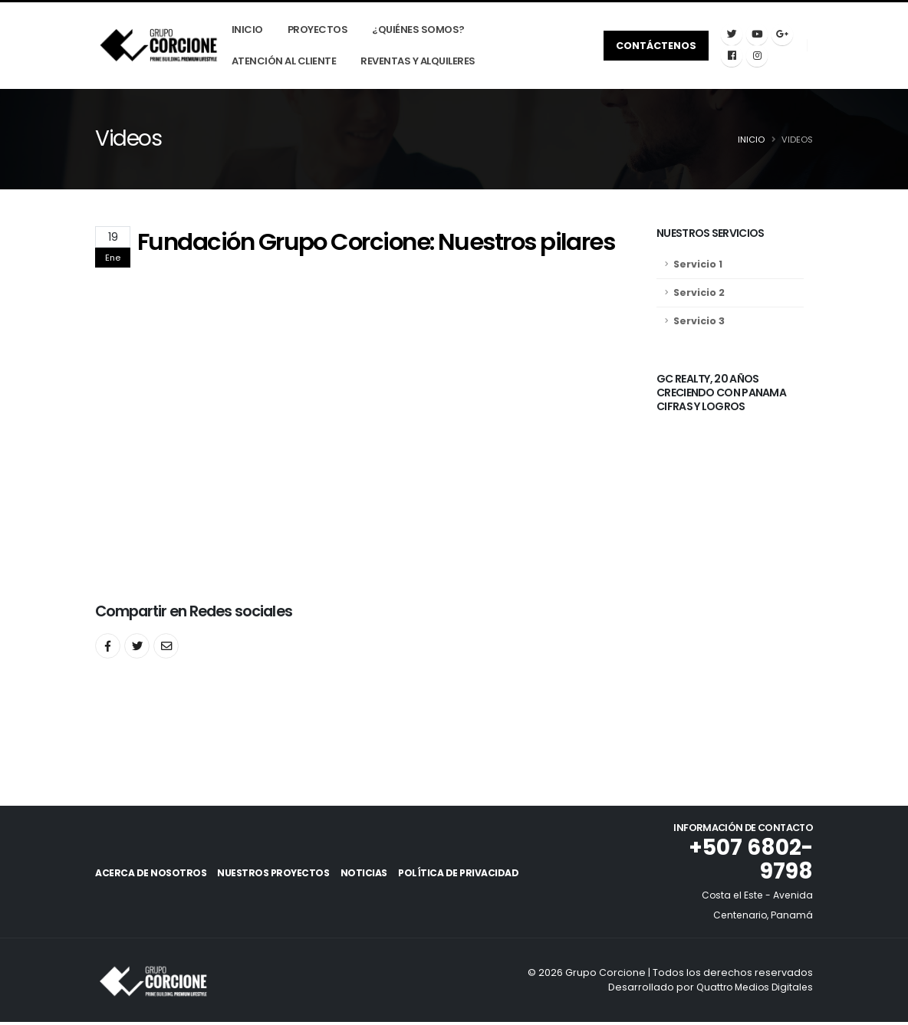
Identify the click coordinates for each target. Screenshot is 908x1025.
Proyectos (321, 30)
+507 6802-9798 (748, 861)
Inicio (250, 30)
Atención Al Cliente (287, 61)
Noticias (387, 875)
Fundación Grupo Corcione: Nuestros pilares (375, 242)
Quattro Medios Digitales (751, 989)
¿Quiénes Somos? (421, 30)
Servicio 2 (699, 293)
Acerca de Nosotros (150, 875)
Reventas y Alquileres (421, 61)
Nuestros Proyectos (285, 875)
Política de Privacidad (493, 875)
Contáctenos (657, 45)
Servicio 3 (699, 321)
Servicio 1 (697, 264)
